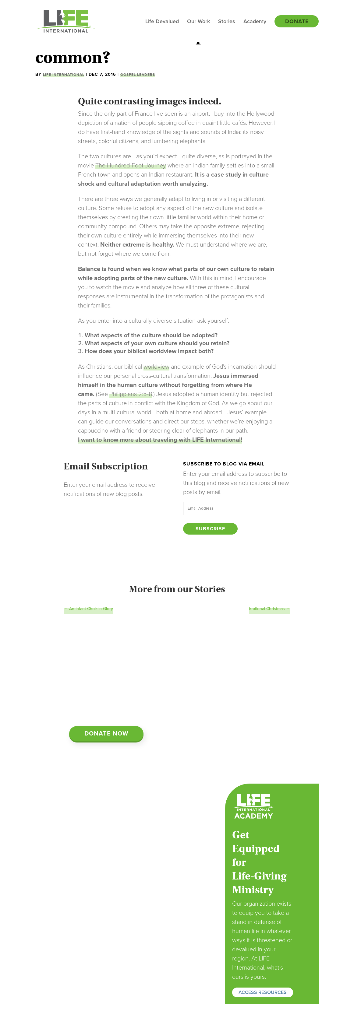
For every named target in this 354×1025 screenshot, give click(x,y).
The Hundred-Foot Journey (130, 165)
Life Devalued (162, 22)
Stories (226, 22)
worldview (156, 366)
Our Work (198, 22)
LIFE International (63, 74)
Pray (123, 950)
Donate (297, 22)
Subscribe (210, 529)
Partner (126, 965)
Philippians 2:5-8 (130, 394)
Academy (254, 22)
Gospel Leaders (137, 74)
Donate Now (106, 733)
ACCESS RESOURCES (263, 992)
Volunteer (129, 957)
